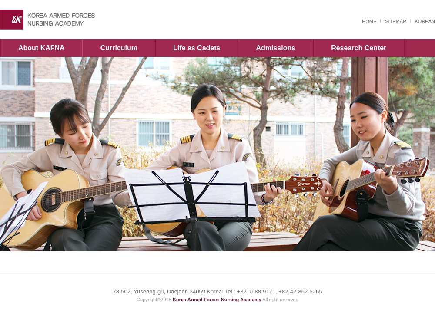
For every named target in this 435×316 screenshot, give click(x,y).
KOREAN (425, 21)
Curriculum (118, 48)
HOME (369, 21)
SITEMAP (395, 21)
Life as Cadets (196, 48)
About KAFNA (41, 48)
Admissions (275, 48)
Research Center (358, 48)
